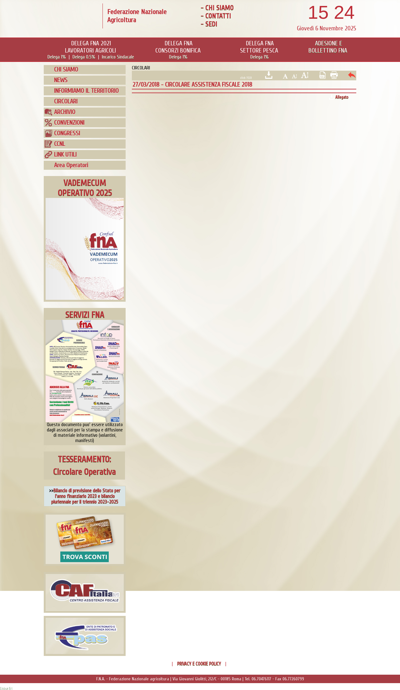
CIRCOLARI (66, 101)
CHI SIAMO (66, 69)
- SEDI (209, 24)
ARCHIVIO (64, 112)
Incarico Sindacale (118, 57)
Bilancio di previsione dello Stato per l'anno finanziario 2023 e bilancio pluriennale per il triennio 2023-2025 (85, 496)
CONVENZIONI (69, 122)
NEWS (61, 80)
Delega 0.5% (83, 57)
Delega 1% (57, 57)
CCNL (59, 144)
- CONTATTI (216, 16)
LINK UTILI (65, 154)
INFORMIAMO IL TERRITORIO (86, 90)
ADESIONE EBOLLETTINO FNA (327, 47)
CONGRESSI (67, 133)
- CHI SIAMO (217, 8)
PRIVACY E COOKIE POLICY (199, 664)
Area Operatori (71, 165)
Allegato (341, 97)
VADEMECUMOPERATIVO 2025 (85, 188)
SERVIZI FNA (84, 315)
